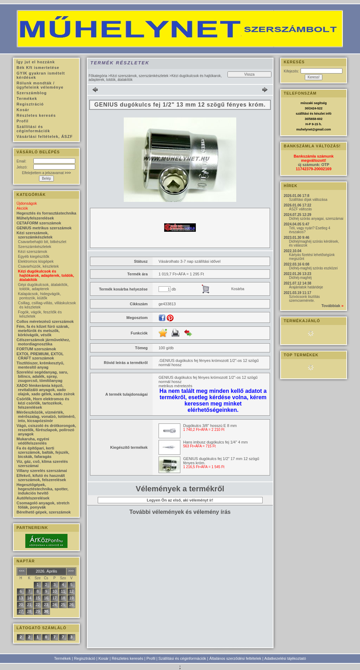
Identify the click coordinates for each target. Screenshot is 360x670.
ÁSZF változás (300, 209)
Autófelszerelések (33, 498)
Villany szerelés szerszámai (42, 470)
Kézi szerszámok (32, 251)
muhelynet (304, 129)
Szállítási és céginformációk (182, 658)
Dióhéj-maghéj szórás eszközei (313, 268)
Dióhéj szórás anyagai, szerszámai (316, 219)
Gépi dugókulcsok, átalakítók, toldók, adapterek (43, 286)
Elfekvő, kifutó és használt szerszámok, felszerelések (41, 477)
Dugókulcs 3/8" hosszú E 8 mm (210, 425)
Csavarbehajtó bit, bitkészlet (42, 242)
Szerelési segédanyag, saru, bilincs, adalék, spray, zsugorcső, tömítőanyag (42, 376)
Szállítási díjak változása (308, 200)
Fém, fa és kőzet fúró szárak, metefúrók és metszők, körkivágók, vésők (43, 330)
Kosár (103, 658)
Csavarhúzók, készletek (38, 266)
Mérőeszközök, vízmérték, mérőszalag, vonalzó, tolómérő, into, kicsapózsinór (46, 416)
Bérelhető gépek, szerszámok (44, 512)
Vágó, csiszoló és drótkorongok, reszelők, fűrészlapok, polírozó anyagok (46, 429)
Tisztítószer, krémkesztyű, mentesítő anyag (40, 365)
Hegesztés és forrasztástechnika (46, 213)
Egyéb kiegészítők (33, 256)
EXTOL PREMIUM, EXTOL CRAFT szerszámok (40, 356)
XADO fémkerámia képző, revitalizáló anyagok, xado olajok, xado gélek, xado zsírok (46, 389)
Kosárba (237, 289)
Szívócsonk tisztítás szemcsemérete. (304, 298)
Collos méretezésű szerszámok (45, 321)
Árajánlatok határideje (306, 287)
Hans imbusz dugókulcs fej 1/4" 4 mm (215, 442)
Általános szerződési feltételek (235, 658)
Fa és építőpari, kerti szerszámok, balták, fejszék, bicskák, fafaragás (43, 452)
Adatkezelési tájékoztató (285, 658)
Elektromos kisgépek (36, 261)
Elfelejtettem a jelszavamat (46, 173)
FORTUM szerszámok (36, 349)
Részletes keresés (127, 658)
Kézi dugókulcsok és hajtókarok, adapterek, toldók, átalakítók (46, 275)
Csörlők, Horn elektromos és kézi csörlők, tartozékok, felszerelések (43, 403)
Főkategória (98, 76)
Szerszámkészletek (34, 246)
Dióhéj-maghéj (300, 278)
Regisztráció (84, 658)
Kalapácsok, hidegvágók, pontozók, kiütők (39, 296)
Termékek (62, 658)
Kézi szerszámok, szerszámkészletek (139, 76)
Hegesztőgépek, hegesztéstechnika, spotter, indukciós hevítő (43, 489)
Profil (151, 658)
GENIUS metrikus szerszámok (44, 228)
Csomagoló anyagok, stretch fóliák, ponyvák (43, 505)
